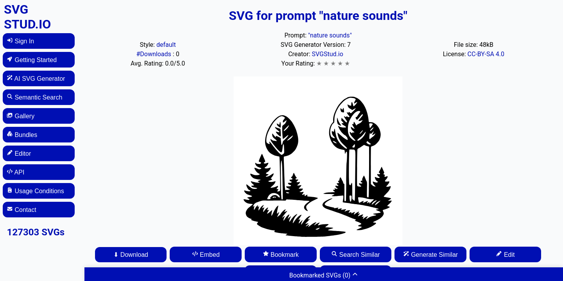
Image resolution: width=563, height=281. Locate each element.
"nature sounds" (330, 35)
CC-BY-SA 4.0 (485, 54)
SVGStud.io (327, 54)
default (166, 44)
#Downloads (154, 54)
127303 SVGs (36, 232)
